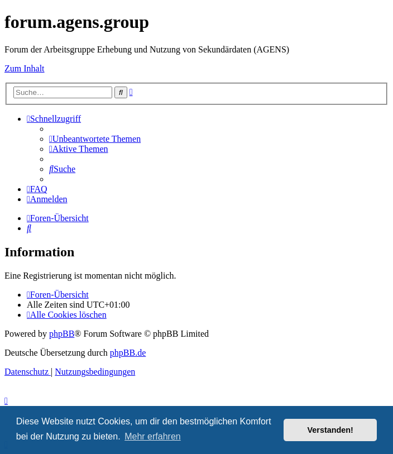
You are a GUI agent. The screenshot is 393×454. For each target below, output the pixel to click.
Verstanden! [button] (330, 430)
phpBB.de (128, 352)
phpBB (61, 333)
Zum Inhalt (24, 68)
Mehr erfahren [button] (152, 436)
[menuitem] (95, 139)
